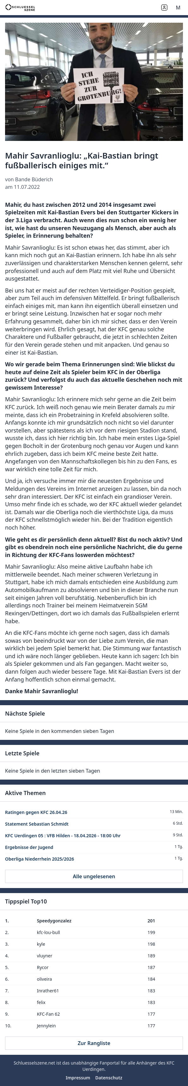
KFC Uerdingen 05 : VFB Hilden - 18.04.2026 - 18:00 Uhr (63, 836)
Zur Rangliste (94, 1043)
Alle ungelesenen (94, 876)
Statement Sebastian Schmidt (37, 824)
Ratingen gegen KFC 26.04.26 (36, 812)
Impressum (78, 1078)
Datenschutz (109, 1078)
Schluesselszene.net (34, 1063)
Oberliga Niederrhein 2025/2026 (39, 859)
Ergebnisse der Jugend (29, 847)
